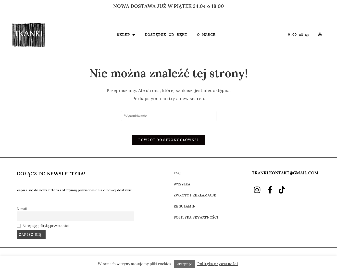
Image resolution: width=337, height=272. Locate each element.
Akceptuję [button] (184, 264)
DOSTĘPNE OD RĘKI (166, 34)
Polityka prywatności (217, 263)
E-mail (22, 209)
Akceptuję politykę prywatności (46, 226)
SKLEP (126, 34)
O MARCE (206, 34)
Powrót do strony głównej (168, 141)
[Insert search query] (168, 116)
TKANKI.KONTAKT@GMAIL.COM (285, 174)
